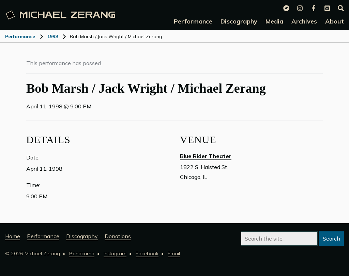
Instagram (115, 253)
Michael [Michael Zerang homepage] (61, 15)
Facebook (147, 253)
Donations (118, 236)
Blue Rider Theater (205, 156)
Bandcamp (81, 253)
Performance (20, 36)
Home (12, 236)
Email (174, 253)
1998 (52, 36)
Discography (82, 236)
